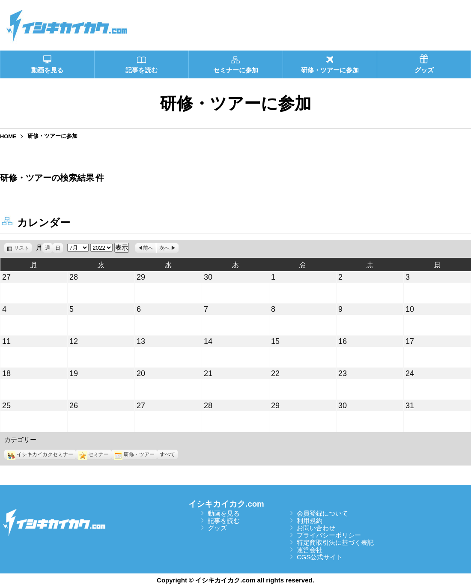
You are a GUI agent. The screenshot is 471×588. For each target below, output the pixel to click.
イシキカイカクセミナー (40, 454)
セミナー (93, 454)
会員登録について (322, 513)
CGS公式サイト (320, 557)
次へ (164, 248)
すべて (167, 454)
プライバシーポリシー (329, 535)
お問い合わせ (316, 527)
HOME (8, 136)
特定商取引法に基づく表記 (335, 542)
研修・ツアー (134, 454)
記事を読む (224, 520)
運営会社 (309, 549)
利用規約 (309, 520)
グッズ (217, 527)
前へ (148, 248)
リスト (23, 248)
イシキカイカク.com (226, 503)
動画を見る (224, 513)
